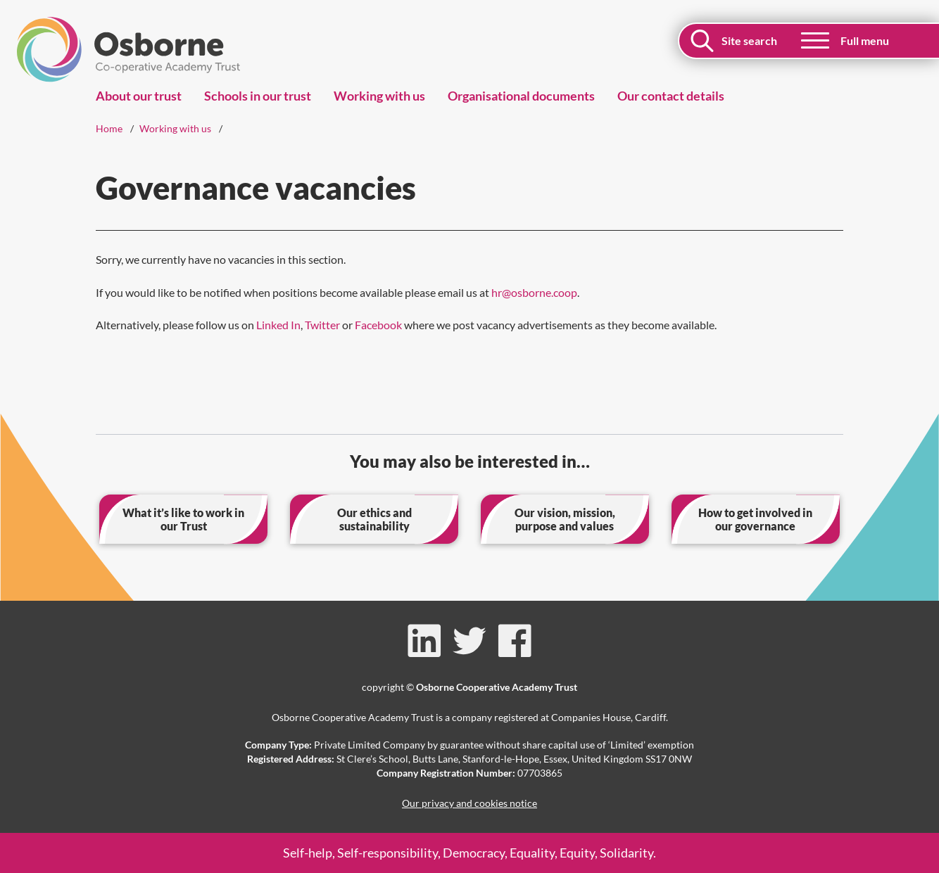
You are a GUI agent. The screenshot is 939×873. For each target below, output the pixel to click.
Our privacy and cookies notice (469, 803)
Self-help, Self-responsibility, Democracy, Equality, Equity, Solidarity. (469, 852)
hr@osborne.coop (534, 292)
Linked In (278, 324)
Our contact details (670, 95)
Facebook (378, 324)
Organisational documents (521, 95)
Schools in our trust (257, 95)
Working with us (379, 95)
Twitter (322, 324)
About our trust (139, 95)
